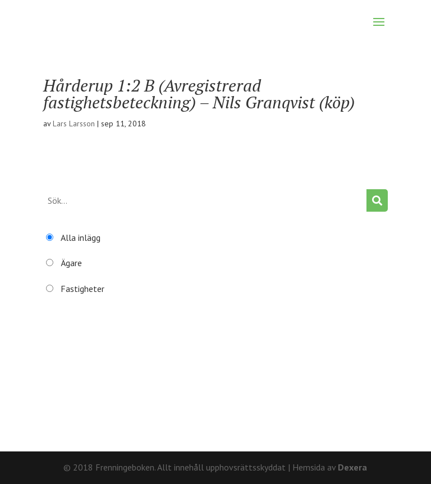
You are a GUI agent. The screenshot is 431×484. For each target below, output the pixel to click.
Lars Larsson (74, 123)
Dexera (352, 467)
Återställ (60, 401)
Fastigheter (82, 288)
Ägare (71, 262)
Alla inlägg (80, 237)
